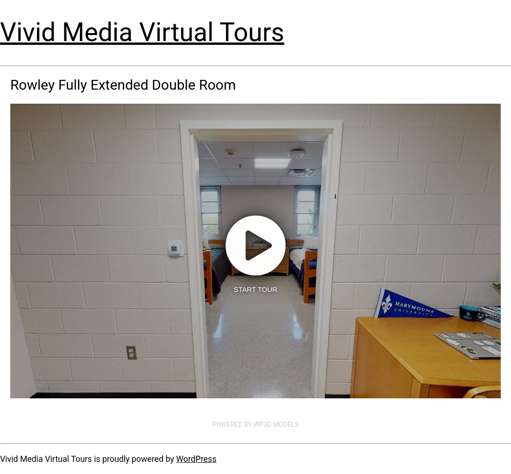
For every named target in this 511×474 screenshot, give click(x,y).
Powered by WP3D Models (256, 424)
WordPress (196, 459)
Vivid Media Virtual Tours (142, 32)
